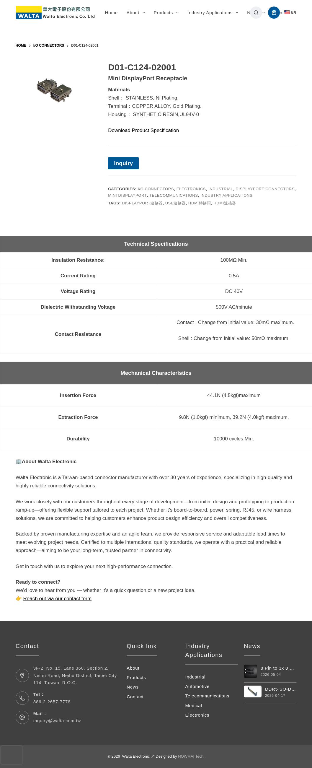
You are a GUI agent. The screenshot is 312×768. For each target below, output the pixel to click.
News (133, 686)
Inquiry (123, 163)
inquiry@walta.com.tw (57, 720)
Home (111, 12)
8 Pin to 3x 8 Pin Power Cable (271, 668)
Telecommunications (173, 195)
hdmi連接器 (224, 203)
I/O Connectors (156, 189)
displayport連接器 (142, 203)
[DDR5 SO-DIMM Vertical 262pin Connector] (253, 691)
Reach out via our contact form (57, 598)
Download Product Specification (143, 130)
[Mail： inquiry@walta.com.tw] (22, 717)
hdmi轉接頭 (199, 203)
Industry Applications (214, 12)
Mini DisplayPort (127, 195)
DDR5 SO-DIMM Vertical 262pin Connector (280, 688)
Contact (282, 12)
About (137, 12)
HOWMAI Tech (190, 756)
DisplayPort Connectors (265, 189)
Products (167, 12)
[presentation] (11, 755)
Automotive (197, 686)
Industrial (220, 189)
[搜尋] (256, 12)
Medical (193, 705)
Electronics (191, 189)
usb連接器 (175, 203)
